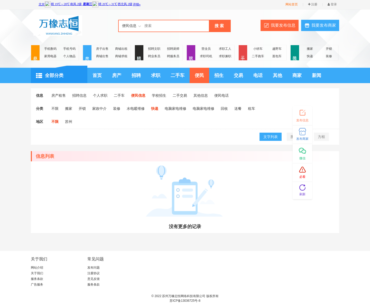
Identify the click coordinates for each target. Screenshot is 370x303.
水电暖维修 (136, 108)
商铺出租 (121, 49)
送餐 (238, 108)
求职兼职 (225, 56)
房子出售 (102, 49)
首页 (97, 75)
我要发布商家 (323, 25)
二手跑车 (258, 56)
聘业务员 (154, 56)
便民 (295, 53)
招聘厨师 (173, 49)
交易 (35, 53)
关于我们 (37, 273)
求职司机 (206, 56)
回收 (224, 108)
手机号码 (69, 49)
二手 (243, 53)
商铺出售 (102, 56)
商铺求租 (121, 56)
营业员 (206, 49)
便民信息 (138, 95)
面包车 (277, 56)
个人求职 (100, 95)
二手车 (177, 75)
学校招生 (159, 95)
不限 (55, 108)
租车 (251, 108)
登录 (332, 4)
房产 (87, 53)
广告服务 (37, 284)
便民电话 (221, 95)
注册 (312, 4)
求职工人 (225, 49)
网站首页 (291, 4)
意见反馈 (93, 279)
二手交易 (180, 95)
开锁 (329, 49)
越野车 (277, 49)
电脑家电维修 (175, 108)
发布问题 (93, 267)
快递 (310, 56)
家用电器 (50, 56)
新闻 (316, 75)
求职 (191, 53)
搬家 (310, 49)
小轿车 (258, 49)
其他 (277, 75)
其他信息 (200, 95)
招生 (219, 75)
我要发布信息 (283, 25)
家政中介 (99, 108)
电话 (258, 75)
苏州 (68, 122)
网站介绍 (37, 267)
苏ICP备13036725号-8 (185, 300)
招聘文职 (154, 49)
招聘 (139, 53)
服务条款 (37, 279)
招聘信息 (79, 95)
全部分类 (49, 76)
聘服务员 (173, 56)
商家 (297, 75)
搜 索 (219, 26)
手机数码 (50, 49)
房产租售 (58, 95)
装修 (329, 56)
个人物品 (69, 56)
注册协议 (93, 273)
